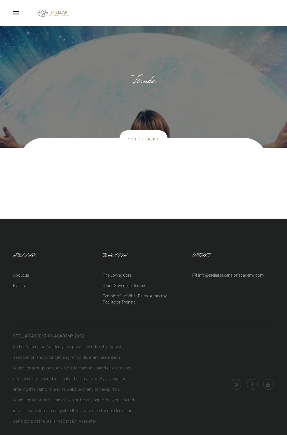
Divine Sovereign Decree (124, 285)
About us (21, 275)
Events (19, 285)
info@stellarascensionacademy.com (231, 275)
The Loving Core (117, 275)
